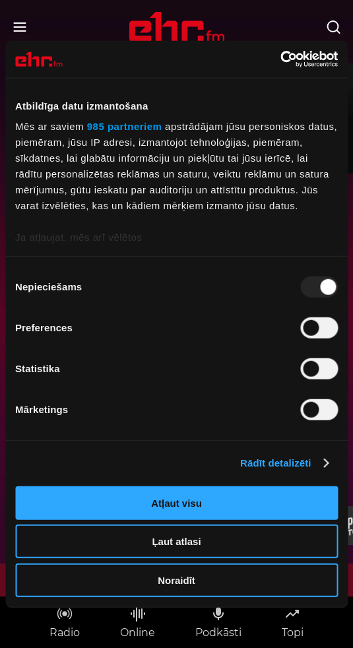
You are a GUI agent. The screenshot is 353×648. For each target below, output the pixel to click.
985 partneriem (124, 126)
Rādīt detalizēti (275, 463)
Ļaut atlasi (176, 541)
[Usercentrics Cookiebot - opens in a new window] (280, 59)
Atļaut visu (176, 502)
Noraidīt (176, 579)
